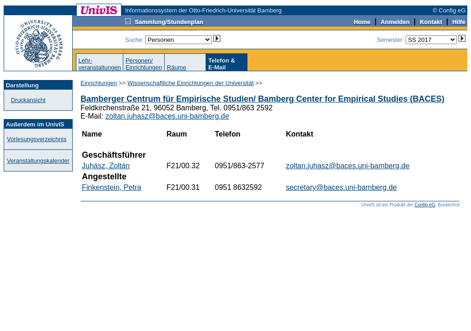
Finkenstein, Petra (111, 187)
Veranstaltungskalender (38, 160)
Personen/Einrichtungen (144, 64)
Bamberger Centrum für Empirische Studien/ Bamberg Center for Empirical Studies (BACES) (262, 98)
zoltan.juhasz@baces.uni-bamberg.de (167, 116)
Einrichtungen (98, 83)
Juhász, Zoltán (106, 166)
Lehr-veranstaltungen (99, 64)
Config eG (424, 204)
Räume (176, 67)
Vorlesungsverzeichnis (36, 139)
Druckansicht (28, 100)
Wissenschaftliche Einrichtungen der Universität (190, 83)
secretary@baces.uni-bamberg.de (341, 187)
